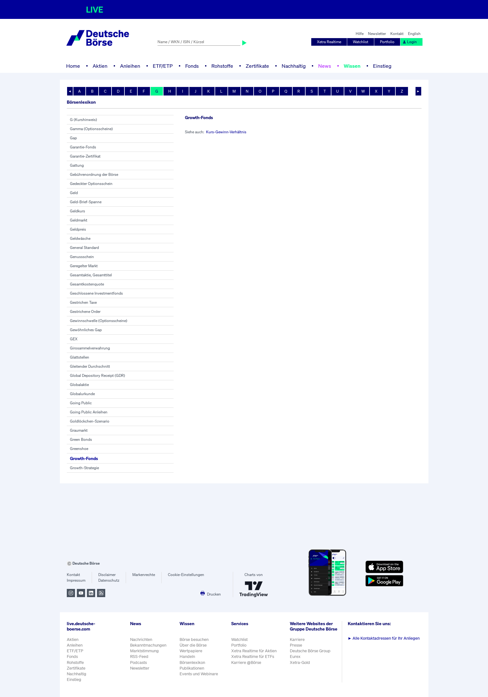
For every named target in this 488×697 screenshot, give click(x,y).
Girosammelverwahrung (90, 348)
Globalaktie (79, 384)
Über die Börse (193, 645)
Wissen (352, 65)
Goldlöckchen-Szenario (89, 421)
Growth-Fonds (84, 458)
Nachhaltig (294, 65)
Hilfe (360, 33)
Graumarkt (79, 430)
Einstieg (382, 65)
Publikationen (192, 668)
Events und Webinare (199, 674)
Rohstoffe (222, 65)
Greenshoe (79, 448)
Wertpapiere (191, 651)
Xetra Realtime (329, 41)
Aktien (100, 65)
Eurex (295, 656)
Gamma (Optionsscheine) (91, 128)
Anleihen (130, 65)
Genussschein (82, 256)
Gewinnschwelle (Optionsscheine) (98, 320)
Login (409, 41)
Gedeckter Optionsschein (91, 183)
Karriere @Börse (246, 662)
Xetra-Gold (300, 662)
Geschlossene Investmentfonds (96, 293)
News (324, 65)
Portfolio (387, 41)
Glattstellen (79, 357)
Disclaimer (107, 574)
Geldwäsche (80, 238)
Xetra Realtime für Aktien (254, 651)
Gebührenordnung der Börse (94, 174)
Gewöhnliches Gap (86, 329)
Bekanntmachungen (148, 645)
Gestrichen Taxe (83, 302)
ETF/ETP (163, 65)
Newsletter (377, 33)
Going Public (81, 402)
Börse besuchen (194, 639)
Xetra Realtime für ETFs (252, 656)
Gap (73, 137)
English (414, 33)
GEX (74, 339)
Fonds (192, 65)
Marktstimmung (144, 651)
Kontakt (397, 33)
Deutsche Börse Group (310, 651)
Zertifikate (257, 65)
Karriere (297, 639)
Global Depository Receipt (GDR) (97, 375)
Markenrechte (143, 574)
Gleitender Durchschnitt (90, 366)
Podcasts (138, 662)
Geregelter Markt (84, 265)
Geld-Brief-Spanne (85, 201)
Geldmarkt (78, 220)
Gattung (77, 165)
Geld (74, 192)
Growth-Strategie (84, 467)
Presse (296, 645)
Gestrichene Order (85, 311)
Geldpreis (78, 229)
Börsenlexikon (192, 662)
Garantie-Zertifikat (85, 156)
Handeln (187, 656)
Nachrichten (141, 639)
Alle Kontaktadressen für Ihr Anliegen (384, 638)
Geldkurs (77, 211)
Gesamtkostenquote (87, 284)
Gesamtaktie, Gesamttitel (91, 275)
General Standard (84, 247)
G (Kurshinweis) (83, 119)
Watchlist (360, 41)
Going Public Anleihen (88, 412)
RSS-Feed (139, 656)
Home (73, 65)
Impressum (76, 580)
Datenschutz (108, 580)
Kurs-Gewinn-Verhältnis (226, 132)
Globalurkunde (82, 393)
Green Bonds (81, 439)
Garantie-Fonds (83, 147)
